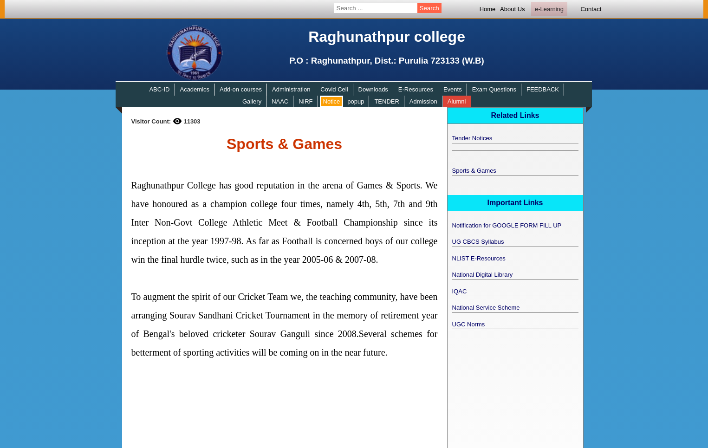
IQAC (459, 291)
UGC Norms (468, 324)
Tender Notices (472, 138)
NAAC (280, 101)
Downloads (373, 89)
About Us (512, 9)
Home (488, 9)
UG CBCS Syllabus (478, 241)
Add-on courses (241, 89)
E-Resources (415, 89)
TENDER (386, 101)
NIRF (305, 101)
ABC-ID (159, 89)
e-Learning (549, 9)
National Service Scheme (486, 307)
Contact (590, 9)
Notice (331, 101)
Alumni (457, 101)
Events (452, 89)
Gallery (251, 101)
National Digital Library (482, 274)
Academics (194, 89)
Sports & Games (474, 170)
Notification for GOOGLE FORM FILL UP (507, 225)
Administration (291, 89)
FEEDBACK (542, 89)
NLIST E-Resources (479, 258)
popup (355, 101)
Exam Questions (494, 89)
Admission (423, 101)
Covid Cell (334, 89)
